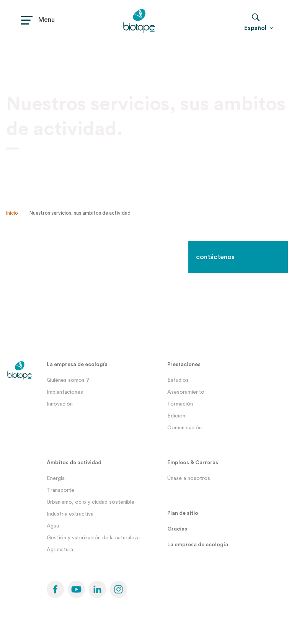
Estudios (178, 380)
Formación (180, 404)
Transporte (60, 490)
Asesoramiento (185, 392)
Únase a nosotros (188, 478)
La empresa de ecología (77, 364)
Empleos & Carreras (192, 462)
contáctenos (215, 257)
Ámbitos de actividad (74, 462)
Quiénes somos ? (68, 380)
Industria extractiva (70, 514)
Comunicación (184, 427)
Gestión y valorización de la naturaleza (93, 537)
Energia (56, 478)
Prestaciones (184, 364)
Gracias (177, 529)
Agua (53, 526)
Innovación (60, 404)
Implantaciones (65, 392)
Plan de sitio (182, 513)
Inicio (12, 212)
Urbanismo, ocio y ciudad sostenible (90, 502)
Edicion (176, 416)
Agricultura (60, 549)
